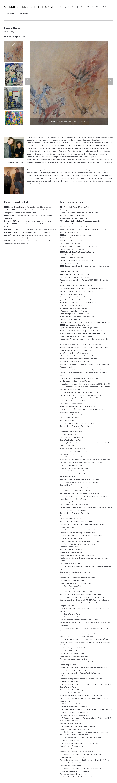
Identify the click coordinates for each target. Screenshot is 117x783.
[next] (14, 121)
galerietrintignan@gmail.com (75, 7)
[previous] (14, 44)
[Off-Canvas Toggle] (111, 7)
